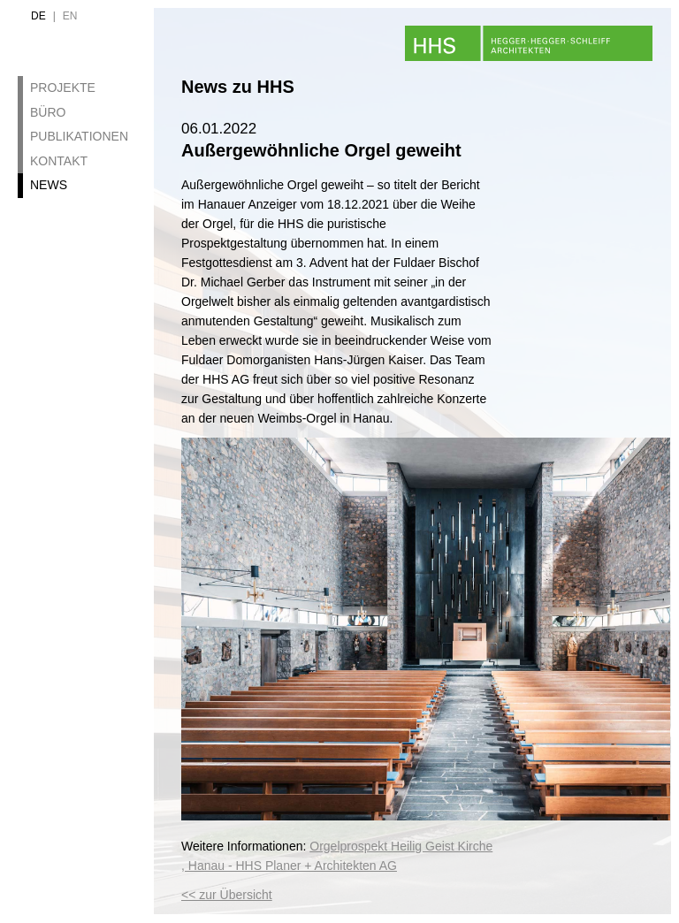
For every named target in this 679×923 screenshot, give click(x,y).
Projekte (62, 87)
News (48, 185)
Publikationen (79, 136)
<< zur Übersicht (226, 895)
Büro (47, 112)
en (70, 16)
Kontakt (59, 161)
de (38, 16)
